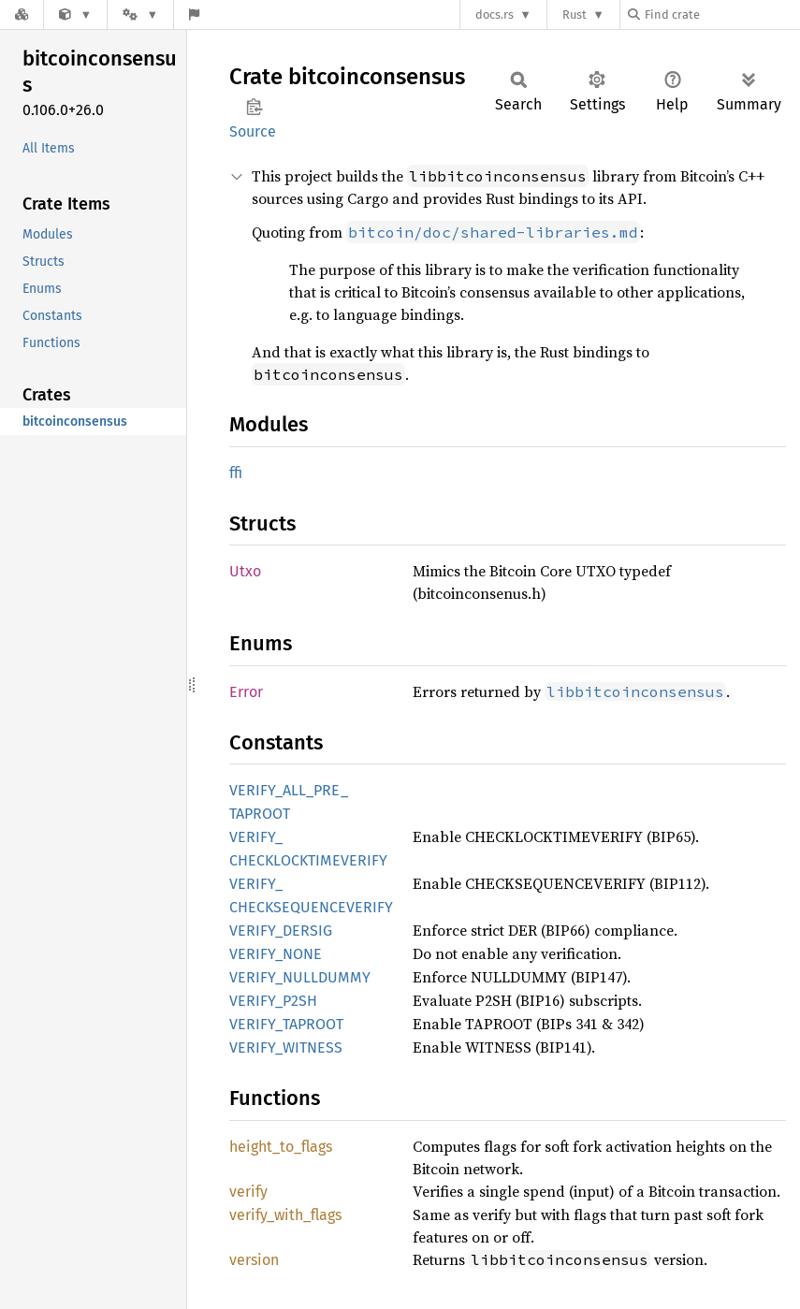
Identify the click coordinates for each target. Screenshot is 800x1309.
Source (252, 131)
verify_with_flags (285, 1215)
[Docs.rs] (21, 14)
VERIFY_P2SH (273, 1001)
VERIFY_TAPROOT (286, 1024)
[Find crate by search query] (721, 14)
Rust (574, 14)
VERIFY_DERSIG (280, 930)
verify (248, 1191)
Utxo (245, 571)
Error (246, 692)
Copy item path (254, 107)
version (254, 1260)
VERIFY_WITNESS (285, 1047)
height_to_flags (280, 1147)
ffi (235, 473)
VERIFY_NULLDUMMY (300, 977)
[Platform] (140, 14)
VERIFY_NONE (275, 954)
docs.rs (494, 14)
